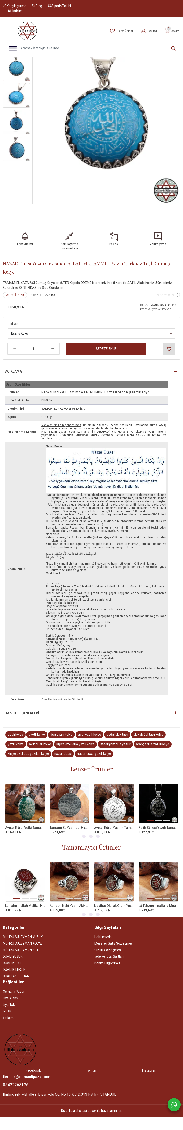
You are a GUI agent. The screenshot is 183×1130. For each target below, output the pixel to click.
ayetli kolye (37, 728)
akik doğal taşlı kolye (148, 728)
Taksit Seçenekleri (22, 707)
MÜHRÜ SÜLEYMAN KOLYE (22, 937)
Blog (37, 6)
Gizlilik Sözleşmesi (107, 943)
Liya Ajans (10, 992)
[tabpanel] (25, 804)
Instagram (149, 1064)
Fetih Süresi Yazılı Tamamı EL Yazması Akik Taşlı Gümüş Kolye (158, 821)
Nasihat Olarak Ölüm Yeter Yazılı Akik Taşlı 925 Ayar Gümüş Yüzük (114, 899)
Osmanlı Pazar (15, 288)
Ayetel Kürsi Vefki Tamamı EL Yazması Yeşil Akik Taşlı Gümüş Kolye (25, 821)
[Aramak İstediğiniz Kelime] (171, 48)
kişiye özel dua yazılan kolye (28, 747)
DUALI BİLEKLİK (14, 963)
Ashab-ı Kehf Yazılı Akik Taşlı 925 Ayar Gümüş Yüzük (69, 899)
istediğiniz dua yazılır (115, 738)
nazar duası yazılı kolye (94, 747)
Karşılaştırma (14, 6)
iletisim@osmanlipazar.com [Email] (27, 1070)
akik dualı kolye (40, 738)
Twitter (91, 1064)
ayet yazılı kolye (89, 728)
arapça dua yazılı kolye (152, 738)
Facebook (33, 1064)
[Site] (20, 1043)
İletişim (14, 11)
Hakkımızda (103, 930)
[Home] (27, 31)
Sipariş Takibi (59, 6)
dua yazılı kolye (61, 728)
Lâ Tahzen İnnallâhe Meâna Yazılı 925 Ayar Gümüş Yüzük (158, 899)
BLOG (7, 1005)
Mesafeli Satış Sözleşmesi (113, 937)
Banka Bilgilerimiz (107, 957)
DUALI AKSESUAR (16, 970)
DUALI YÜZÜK (12, 950)
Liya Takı (9, 998)
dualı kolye (15, 728)
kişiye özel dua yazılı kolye (75, 738)
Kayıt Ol (148, 31)
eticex (92, 1104)
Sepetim (171, 31)
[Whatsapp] (174, 1104)
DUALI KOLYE (12, 957)
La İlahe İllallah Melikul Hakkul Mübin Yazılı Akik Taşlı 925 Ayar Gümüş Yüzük (25, 899)
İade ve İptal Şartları (109, 950)
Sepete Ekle (106, 342)
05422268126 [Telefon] (16, 1078)
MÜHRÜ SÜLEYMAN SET (21, 943)
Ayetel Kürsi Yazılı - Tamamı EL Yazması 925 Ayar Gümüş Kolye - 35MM (114, 821)
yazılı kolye (16, 738)
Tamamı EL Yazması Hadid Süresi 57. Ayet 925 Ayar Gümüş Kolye (69, 821)
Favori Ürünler (121, 31)
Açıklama (13, 365)
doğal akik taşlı (117, 728)
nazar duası (63, 747)
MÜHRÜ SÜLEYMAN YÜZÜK (23, 930)
